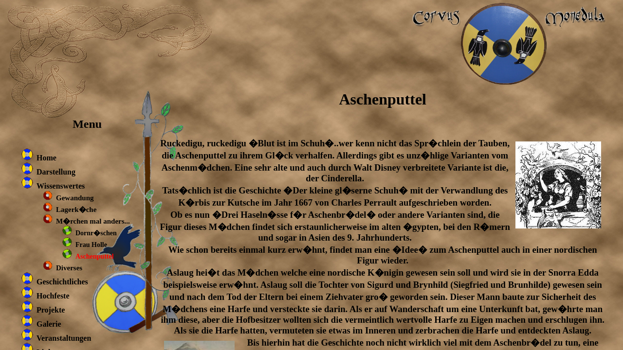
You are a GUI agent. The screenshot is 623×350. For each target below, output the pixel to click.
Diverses (69, 268)
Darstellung (56, 172)
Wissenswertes (61, 186)
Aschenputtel (94, 256)
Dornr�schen (96, 233)
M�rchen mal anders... (93, 221)
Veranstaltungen (64, 338)
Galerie (49, 324)
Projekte (51, 310)
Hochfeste (53, 296)
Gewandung (75, 198)
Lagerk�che (76, 209)
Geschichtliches (62, 282)
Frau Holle (91, 244)
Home (46, 158)
